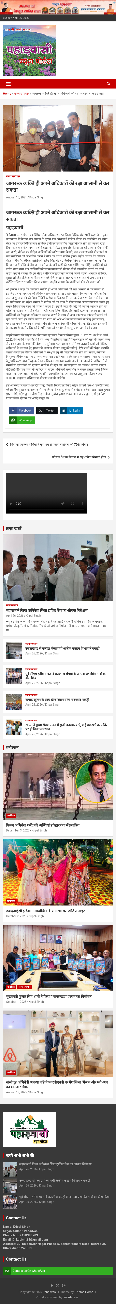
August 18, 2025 (16, 1092)
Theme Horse (84, 1292)
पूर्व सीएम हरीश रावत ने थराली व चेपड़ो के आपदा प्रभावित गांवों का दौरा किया (64, 1197)
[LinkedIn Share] (71, 410)
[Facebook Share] (21, 410)
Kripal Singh (36, 197)
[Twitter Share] (46, 410)
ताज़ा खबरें (13, 528)
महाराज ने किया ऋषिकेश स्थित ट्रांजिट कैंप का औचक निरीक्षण (46, 610)
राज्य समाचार (13, 176)
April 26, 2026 (15, 615)
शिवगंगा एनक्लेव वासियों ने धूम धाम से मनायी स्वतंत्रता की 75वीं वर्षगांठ (49, 444)
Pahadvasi (49, 1292)
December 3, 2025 (17, 830)
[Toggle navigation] (8, 84)
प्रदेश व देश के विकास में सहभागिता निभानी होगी (79, 457)
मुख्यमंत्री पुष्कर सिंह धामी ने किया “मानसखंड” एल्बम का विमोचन (48, 996)
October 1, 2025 (16, 1001)
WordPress (71, 1297)
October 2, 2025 (16, 916)
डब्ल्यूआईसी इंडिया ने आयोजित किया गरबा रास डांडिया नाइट (45, 911)
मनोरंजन (12, 747)
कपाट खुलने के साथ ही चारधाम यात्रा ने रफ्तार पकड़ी (57, 700)
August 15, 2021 (16, 197)
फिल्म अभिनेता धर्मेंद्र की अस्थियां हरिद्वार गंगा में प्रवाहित (42, 825)
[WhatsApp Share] (22, 420)
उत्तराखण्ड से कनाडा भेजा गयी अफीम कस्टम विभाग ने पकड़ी (62, 648)
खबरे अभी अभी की (20, 1155)
